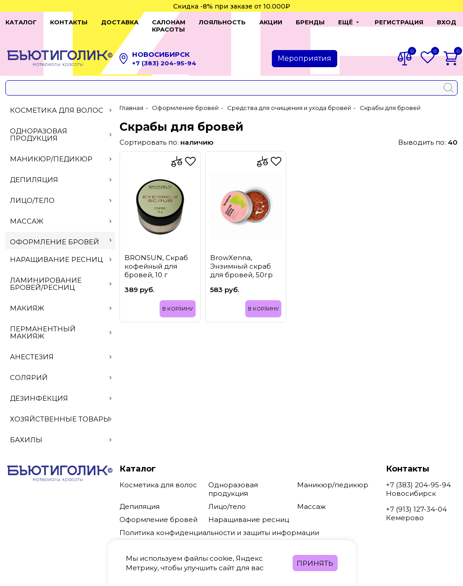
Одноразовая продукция (60, 127)
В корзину (177, 301)
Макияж (60, 301)
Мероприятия (304, 51)
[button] (341, 22)
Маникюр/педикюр (60, 151)
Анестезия (60, 349)
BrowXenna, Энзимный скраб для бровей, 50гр (241, 259)
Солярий (60, 370)
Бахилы (60, 432)
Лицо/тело (60, 193)
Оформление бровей (60, 234)
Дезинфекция (60, 391)
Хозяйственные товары (60, 411)
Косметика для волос (60, 103)
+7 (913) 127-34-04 (416, 502)
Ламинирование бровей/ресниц (60, 276)
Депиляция (60, 172)
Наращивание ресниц (60, 252)
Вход (441, 22)
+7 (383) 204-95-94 (164, 56)
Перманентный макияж (60, 325)
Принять (315, 563)
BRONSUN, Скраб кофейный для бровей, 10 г (156, 259)
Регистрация (393, 22)
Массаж (60, 214)
